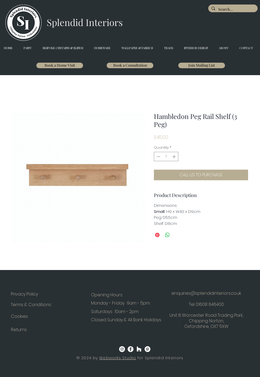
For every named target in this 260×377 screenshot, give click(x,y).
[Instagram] (122, 349)
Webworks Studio (117, 358)
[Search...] (232, 9)
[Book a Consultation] (130, 65)
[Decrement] (158, 156)
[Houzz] (139, 349)
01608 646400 (210, 304)
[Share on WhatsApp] (167, 235)
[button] (203, 10)
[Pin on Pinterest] (157, 235)
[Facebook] (130, 349)
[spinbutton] (166, 156)
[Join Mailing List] (201, 65)
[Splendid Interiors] (85, 22)
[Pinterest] (147, 349)
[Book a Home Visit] (59, 65)
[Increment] (174, 156)
